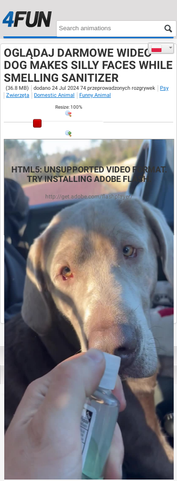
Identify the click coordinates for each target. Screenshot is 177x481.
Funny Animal (95, 95)
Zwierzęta (17, 95)
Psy (164, 88)
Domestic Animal (54, 95)
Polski (156, 48)
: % (68, 107)
